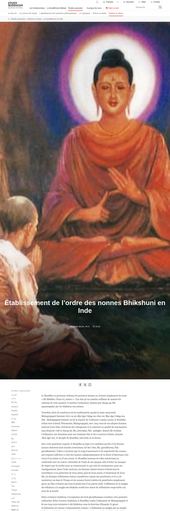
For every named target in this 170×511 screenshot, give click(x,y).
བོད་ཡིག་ (14, 403)
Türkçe (14, 490)
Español (14, 414)
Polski (13, 462)
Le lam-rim (12, 13)
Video (142, 2)
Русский (14, 470)
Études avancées (75, 8)
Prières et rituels (99, 13)
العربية (14, 395)
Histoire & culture (116, 13)
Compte (155, 2)
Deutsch (14, 407)
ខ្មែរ (12, 438)
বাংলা (13, 399)
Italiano (14, 430)
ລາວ (13, 446)
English (14, 410)
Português (15, 466)
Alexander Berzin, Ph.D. (80, 326)
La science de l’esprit (28, 13)
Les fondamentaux (37, 8)
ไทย (13, 486)
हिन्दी (13, 422)
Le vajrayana (84, 13)
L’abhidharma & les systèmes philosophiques (58, 13)
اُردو (13, 498)
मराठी (13, 454)
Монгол (14, 450)
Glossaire (128, 2)
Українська (16, 494)
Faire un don (112, 8)
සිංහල (13, 474)
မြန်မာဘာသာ (16, 458)
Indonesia (15, 426)
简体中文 (15, 506)
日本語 (14, 434)
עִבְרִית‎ (13, 418)
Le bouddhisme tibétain (56, 8)
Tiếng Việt (15, 502)
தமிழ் (13, 478)
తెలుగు (14, 482)
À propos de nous (94, 8)
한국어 (14, 442)
